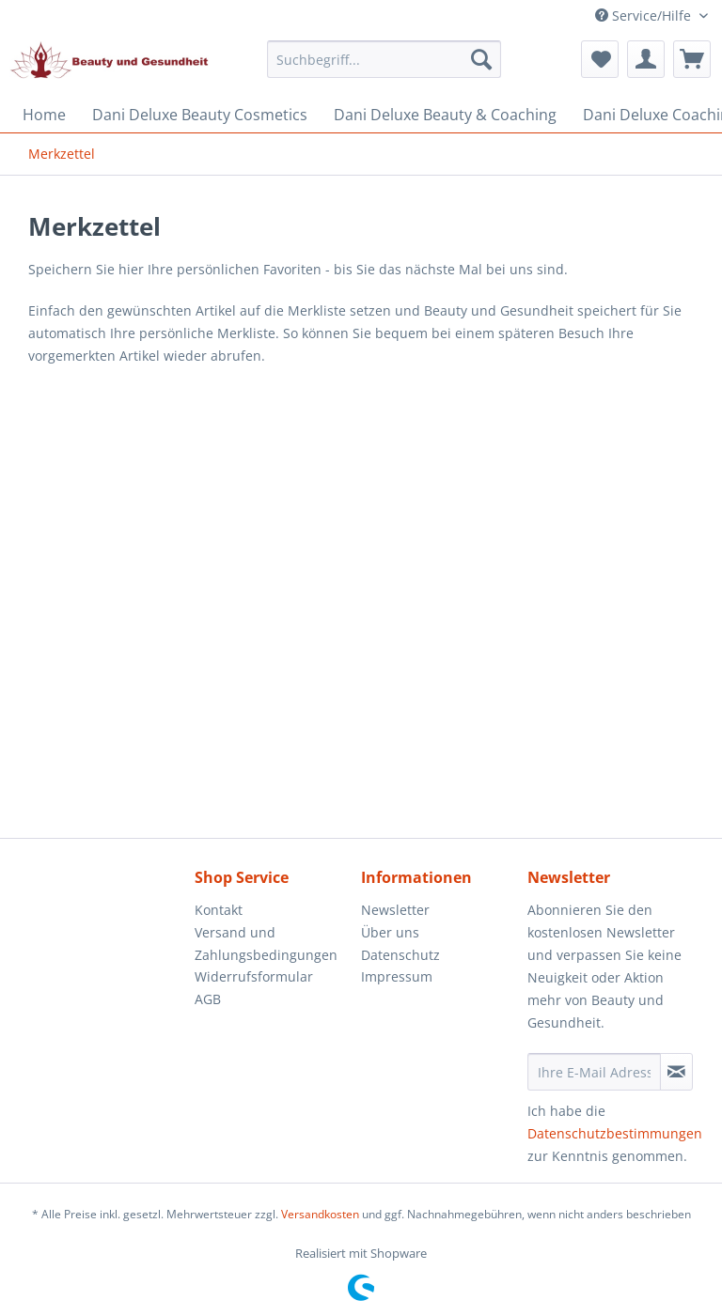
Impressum (396, 976)
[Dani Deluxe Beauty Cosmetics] (200, 114)
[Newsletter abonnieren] (676, 1072)
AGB (208, 999)
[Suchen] (481, 59)
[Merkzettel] (600, 59)
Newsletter (395, 910)
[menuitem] (384, 68)
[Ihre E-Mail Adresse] (594, 1072)
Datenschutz (400, 955)
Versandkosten (320, 1214)
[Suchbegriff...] (384, 59)
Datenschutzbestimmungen (614, 1133)
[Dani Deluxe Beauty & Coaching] (445, 114)
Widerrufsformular (254, 976)
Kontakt (219, 910)
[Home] (44, 114)
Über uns (390, 932)
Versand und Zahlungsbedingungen (266, 943)
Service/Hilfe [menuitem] (645, 15)
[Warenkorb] (692, 59)
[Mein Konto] (646, 59)
